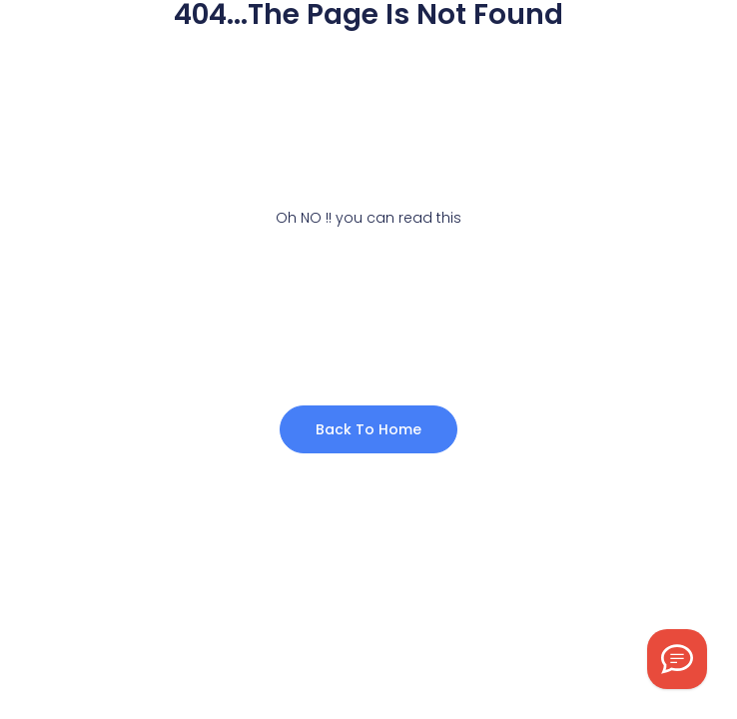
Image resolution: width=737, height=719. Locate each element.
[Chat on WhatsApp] (677, 659)
